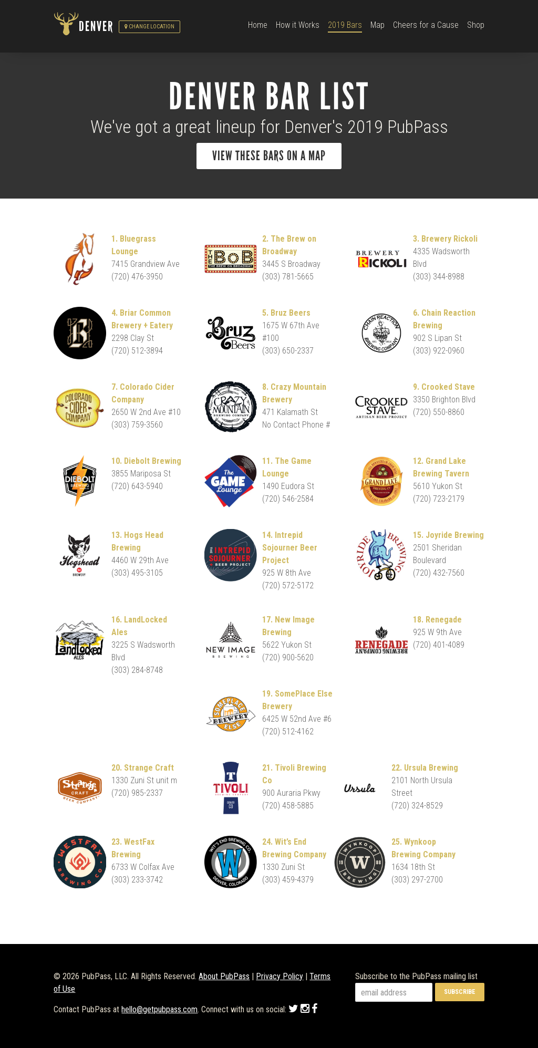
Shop (475, 25)
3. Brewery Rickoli (445, 239)
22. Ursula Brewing (424, 768)
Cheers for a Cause (426, 25)
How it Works (297, 25)
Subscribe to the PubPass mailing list (416, 976)
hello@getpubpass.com (159, 1009)
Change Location (149, 26)
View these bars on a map (269, 156)
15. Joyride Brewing (448, 535)
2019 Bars (345, 25)
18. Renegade (437, 620)
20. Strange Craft (142, 768)
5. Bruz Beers (286, 313)
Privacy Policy (279, 976)
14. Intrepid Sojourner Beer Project (289, 547)
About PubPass (224, 976)
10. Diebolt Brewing (146, 461)
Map (377, 25)
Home (257, 25)
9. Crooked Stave (444, 387)
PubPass (66, 26)
